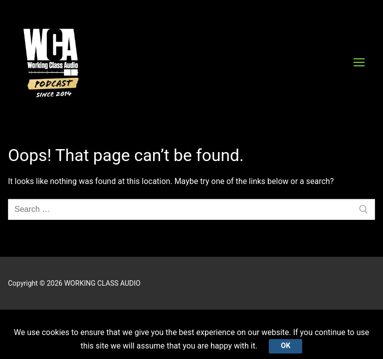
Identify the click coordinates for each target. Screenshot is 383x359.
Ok (285, 346)
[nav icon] (359, 62)
